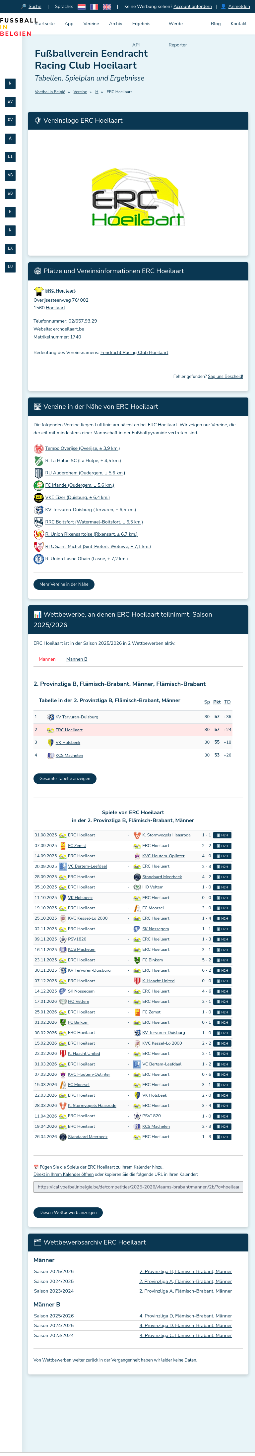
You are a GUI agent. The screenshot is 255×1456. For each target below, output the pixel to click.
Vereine (91, 24)
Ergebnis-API (142, 27)
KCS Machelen (69, 756)
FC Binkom (153, 960)
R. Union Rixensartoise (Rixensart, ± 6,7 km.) (91, 534)
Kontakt (239, 24)
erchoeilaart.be (68, 329)
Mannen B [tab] (77, 659)
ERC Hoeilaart (69, 730)
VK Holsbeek (68, 743)
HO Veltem (153, 887)
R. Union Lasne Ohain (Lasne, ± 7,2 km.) (86, 559)
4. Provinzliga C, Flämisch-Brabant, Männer (186, 1335)
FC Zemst (77, 846)
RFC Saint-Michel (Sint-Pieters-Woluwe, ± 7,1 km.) (98, 547)
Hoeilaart (55, 308)
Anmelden (239, 6)
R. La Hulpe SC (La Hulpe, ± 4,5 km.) (83, 461)
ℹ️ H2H (222, 835)
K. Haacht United (159, 981)
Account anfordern (192, 6)
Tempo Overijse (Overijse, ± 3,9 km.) (82, 449)
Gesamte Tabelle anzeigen (65, 779)
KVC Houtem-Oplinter (164, 856)
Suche (35, 6)
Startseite (44, 24)
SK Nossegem (156, 929)
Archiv (115, 24)
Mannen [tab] (47, 659)
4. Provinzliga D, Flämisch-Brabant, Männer (186, 1315)
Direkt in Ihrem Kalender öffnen (63, 1175)
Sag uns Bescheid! (225, 377)
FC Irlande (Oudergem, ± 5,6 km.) (79, 485)
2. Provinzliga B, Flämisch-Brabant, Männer (186, 1271)
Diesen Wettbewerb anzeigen (68, 1213)
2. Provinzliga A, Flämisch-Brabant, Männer (185, 1281)
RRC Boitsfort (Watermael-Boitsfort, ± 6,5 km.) (94, 522)
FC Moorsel (153, 908)
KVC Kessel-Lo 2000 (87, 919)
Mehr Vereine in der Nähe (64, 585)
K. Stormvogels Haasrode (167, 835)
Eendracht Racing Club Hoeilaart (134, 353)
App (69, 24)
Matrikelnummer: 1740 (57, 337)
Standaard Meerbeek (162, 877)
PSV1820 (77, 939)
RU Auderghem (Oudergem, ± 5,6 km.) (85, 473)
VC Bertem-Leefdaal (87, 867)
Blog (216, 24)
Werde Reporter (178, 27)
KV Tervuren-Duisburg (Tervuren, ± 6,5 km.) (90, 510)
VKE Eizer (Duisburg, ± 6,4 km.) (77, 498)
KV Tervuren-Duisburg (77, 717)
